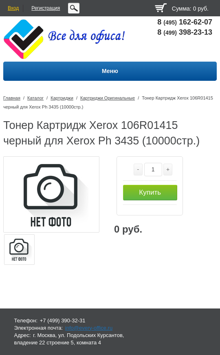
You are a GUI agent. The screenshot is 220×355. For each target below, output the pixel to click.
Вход (13, 8)
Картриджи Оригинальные (107, 97)
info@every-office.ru (88, 328)
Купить (150, 192)
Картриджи (62, 97)
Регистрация (45, 8)
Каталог (35, 97)
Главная (11, 97)
